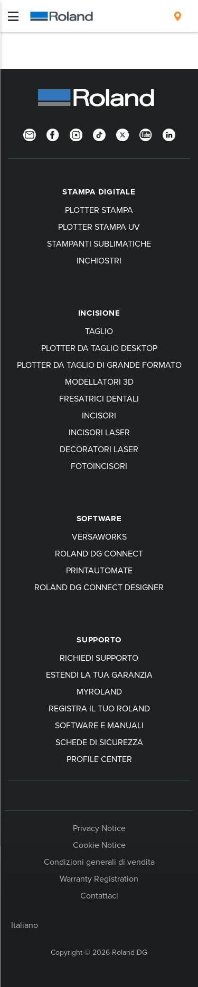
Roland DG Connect (99, 553)
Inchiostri (99, 260)
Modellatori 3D (99, 381)
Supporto (99, 640)
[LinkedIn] (169, 133)
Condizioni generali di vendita (99, 861)
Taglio (99, 331)
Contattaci (99, 895)
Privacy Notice (99, 828)
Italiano (24, 925)
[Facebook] (52, 133)
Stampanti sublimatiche (99, 243)
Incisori (99, 415)
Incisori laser (99, 432)
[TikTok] (99, 133)
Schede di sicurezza (99, 742)
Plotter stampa (99, 210)
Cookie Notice (99, 845)
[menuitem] (177, 16)
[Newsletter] (29, 133)
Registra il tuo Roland (99, 708)
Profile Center (99, 759)
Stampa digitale (98, 192)
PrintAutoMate (99, 570)
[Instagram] (76, 133)
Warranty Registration (99, 878)
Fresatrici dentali (99, 398)
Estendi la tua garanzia (99, 674)
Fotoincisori (99, 466)
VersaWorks (99, 536)
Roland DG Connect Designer (99, 587)
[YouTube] (145, 133)
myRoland (99, 691)
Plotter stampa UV (99, 226)
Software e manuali (99, 725)
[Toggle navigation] (13, 16)
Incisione (99, 313)
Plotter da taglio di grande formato (99, 364)
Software (99, 518)
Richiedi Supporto (99, 657)
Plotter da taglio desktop (99, 348)
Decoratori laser (99, 449)
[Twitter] (122, 133)
